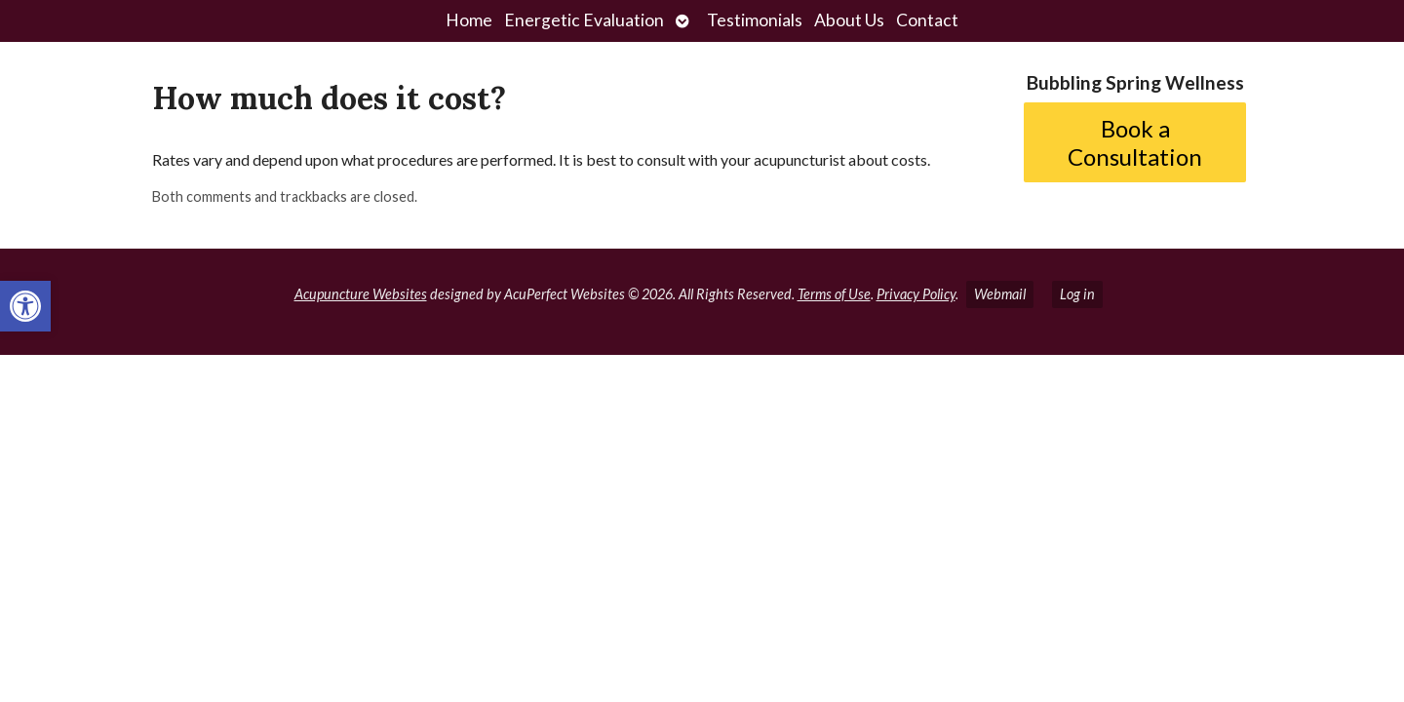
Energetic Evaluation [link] (584, 20)
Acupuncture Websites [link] (360, 294)
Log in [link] (1077, 294)
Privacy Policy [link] (916, 294)
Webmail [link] (1000, 294)
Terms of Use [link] (834, 294)
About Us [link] (849, 20)
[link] (25, 306)
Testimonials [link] (754, 20)
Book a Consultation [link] (1135, 142)
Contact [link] (927, 20)
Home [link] (469, 20)
